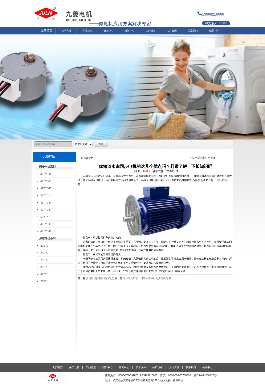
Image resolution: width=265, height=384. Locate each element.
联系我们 (191, 367)
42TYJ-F (45, 209)
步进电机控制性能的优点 (100, 278)
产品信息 (91, 367)
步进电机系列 (47, 238)
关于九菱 (74, 367)
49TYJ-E (45, 188)
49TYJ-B (45, 174)
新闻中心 (202, 157)
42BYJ (44, 274)
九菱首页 (58, 367)
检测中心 (207, 367)
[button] (129, 136)
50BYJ (44, 281)
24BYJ (44, 252)
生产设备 (157, 367)
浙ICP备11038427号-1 (206, 375)
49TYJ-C (45, 181)
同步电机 (93, 176)
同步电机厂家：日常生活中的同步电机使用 (147, 278)
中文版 (210, 23)
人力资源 (174, 367)
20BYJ (44, 245)
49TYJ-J (45, 195)
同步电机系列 (47, 166)
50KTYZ (45, 216)
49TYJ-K (45, 231)
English (221, 23)
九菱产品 (49, 156)
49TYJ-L (45, 224)
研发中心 (107, 367)
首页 (191, 157)
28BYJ (44, 260)
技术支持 (141, 367)
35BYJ (44, 267)
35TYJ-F (45, 202)
